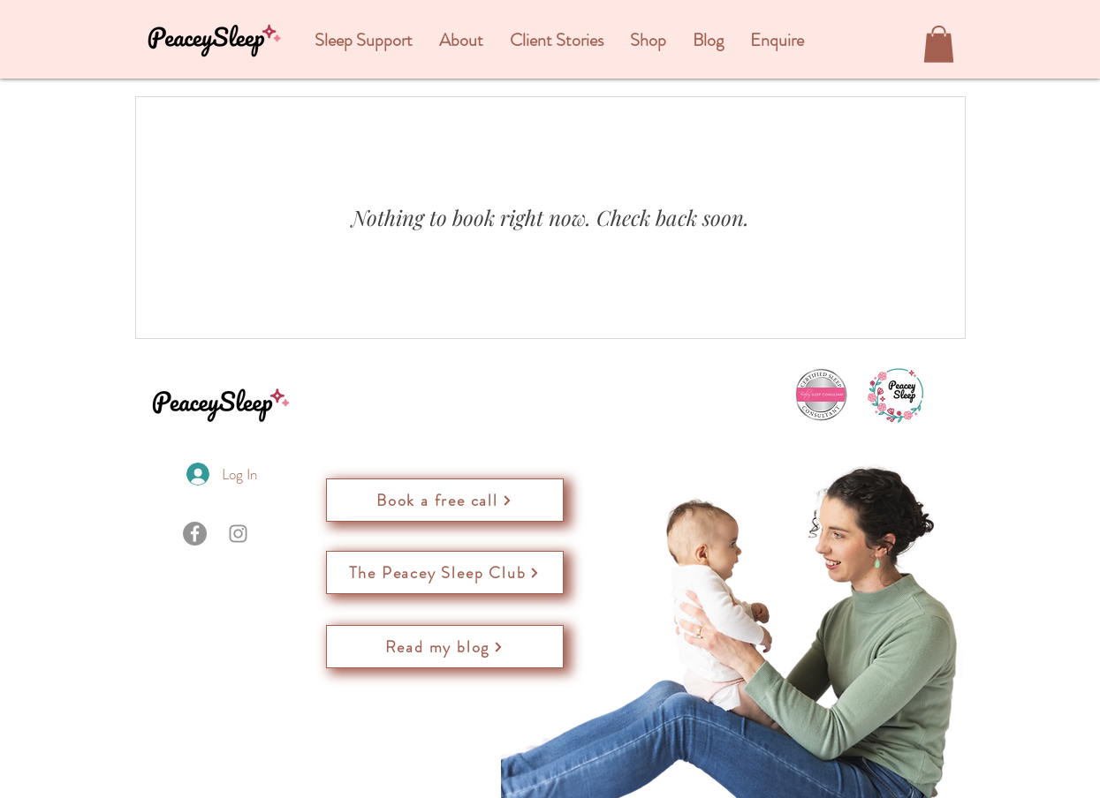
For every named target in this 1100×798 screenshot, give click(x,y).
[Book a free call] (445, 500)
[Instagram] (238, 534)
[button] (363, 40)
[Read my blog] (445, 646)
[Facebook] (195, 534)
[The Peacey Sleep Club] (445, 572)
